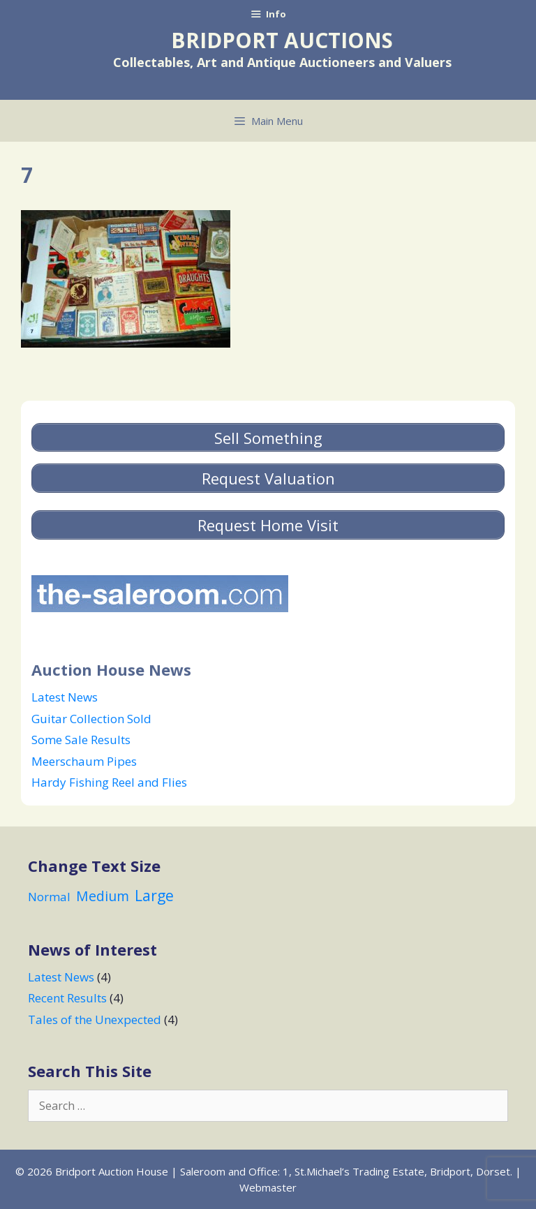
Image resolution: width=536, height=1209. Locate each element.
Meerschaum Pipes (84, 761)
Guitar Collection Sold (91, 719)
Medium (102, 896)
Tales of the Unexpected (94, 1019)
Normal (49, 897)
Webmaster (268, 1187)
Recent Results (67, 998)
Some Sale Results (81, 740)
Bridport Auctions (282, 40)
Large (154, 895)
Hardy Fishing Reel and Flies (109, 782)
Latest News (64, 697)
